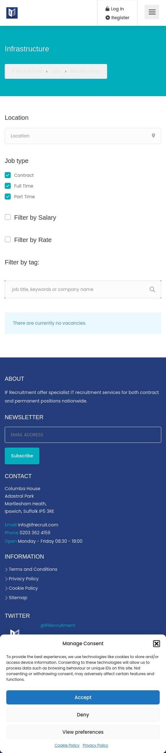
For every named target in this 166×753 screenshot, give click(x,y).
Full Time (23, 186)
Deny (83, 714)
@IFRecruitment (57, 625)
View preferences (82, 732)
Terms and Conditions (33, 569)
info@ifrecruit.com (38, 525)
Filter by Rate (33, 239)
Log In (115, 9)
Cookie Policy (66, 745)
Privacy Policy (95, 745)
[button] (156, 643)
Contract (24, 175)
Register (117, 17)
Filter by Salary (35, 217)
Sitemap (18, 597)
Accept (83, 697)
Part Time (24, 197)
